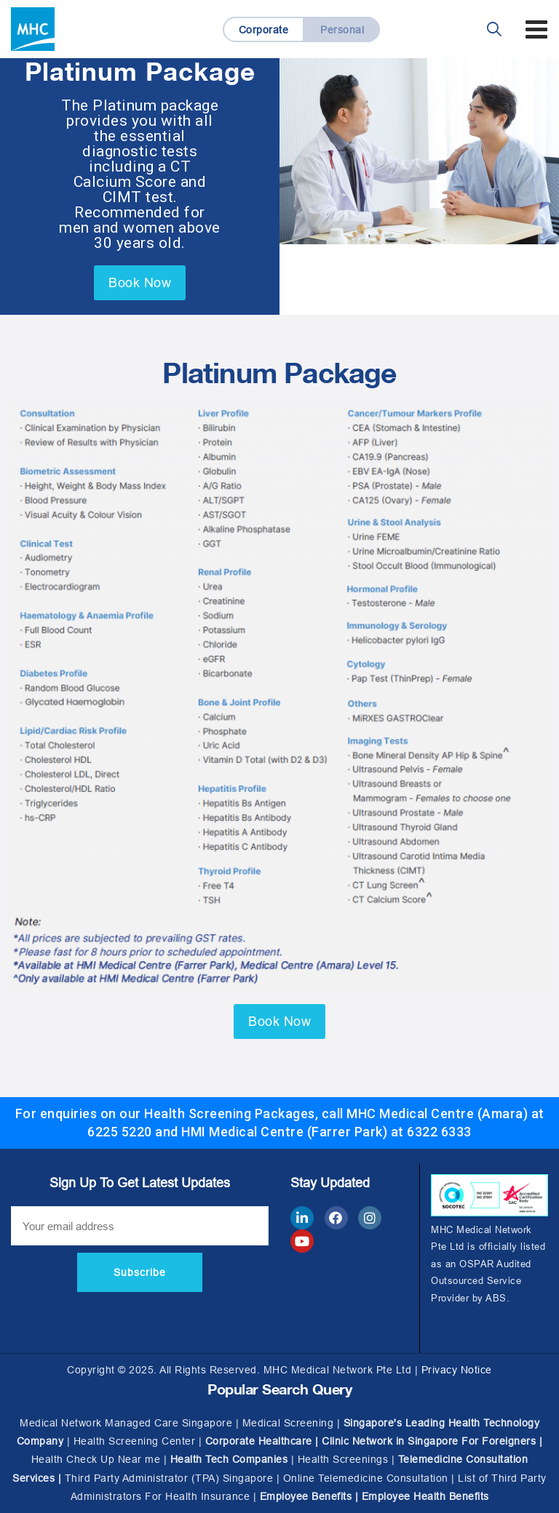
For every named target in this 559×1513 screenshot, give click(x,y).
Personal (342, 30)
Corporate (264, 30)
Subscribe (140, 1272)
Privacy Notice (456, 1370)
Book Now (139, 282)
